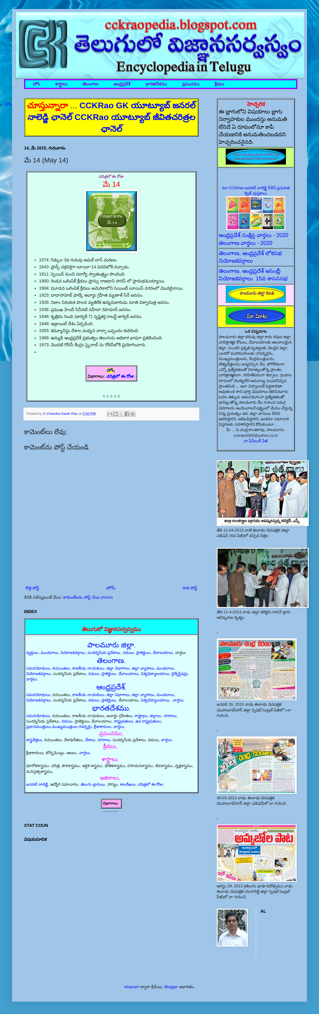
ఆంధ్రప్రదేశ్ (121, 84)
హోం (36, 84)
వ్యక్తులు (32, 652)
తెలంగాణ (90, 84)
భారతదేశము (156, 84)
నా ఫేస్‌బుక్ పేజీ (256, 441)
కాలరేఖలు (128, 784)
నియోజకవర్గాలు (72, 652)
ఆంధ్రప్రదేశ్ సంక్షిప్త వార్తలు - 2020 (253, 235)
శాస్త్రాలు (61, 84)
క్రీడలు (219, 84)
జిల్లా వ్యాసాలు (143, 668)
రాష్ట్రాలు (141, 715)
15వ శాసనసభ (272, 279)
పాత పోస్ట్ (189, 588)
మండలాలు (49, 652)
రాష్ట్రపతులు (123, 721)
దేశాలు (90, 740)
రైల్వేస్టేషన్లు (180, 673)
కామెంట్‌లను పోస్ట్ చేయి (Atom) (88, 597)
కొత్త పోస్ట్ (32, 588)
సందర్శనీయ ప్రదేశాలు (104, 652)
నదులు (128, 652)
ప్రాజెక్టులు (143, 652)
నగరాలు (170, 715)
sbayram (131, 987)
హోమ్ (111, 588)
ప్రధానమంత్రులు (38, 726)
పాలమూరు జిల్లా (110, 645)
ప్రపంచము (191, 84)
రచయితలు (61, 668)
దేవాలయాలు (163, 652)
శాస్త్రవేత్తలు (34, 740)
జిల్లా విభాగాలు (118, 668)
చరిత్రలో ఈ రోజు (120, 376)
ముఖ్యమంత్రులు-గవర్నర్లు (72, 726)
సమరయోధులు (38, 668)
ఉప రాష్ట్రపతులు (148, 721)
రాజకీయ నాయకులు (88, 668)
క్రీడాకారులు (102, 726)
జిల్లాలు (155, 715)
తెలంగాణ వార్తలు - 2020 (245, 243)
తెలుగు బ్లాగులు (93, 784)
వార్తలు (31, 679)
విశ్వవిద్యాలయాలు (155, 673)
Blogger (171, 987)
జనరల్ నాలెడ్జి (37, 784)
